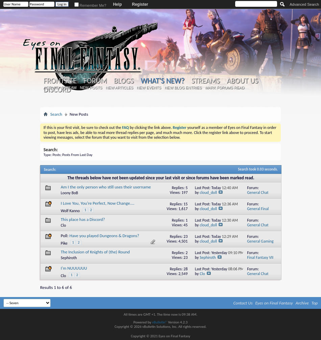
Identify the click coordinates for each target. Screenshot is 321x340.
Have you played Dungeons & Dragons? (104, 235)
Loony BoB (69, 192)
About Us (242, 80)
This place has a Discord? (83, 219)
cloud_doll (208, 192)
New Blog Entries (183, 88)
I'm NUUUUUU (74, 268)
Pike (64, 243)
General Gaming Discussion (260, 244)
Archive (302, 302)
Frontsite (60, 80)
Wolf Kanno (70, 210)
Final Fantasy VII (260, 257)
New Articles (119, 88)
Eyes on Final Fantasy (274, 302)
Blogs (124, 80)
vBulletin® (159, 322)
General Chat (257, 192)
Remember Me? (90, 5)
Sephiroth (69, 257)
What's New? (162, 80)
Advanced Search (304, 4)
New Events (149, 88)
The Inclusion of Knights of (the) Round (95, 251)
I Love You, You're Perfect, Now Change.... (97, 203)
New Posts (91, 88)
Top (315, 302)
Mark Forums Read (224, 88)
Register (140, 4)
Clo (63, 225)
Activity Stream (59, 88)
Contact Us (243, 302)
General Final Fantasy (258, 211)
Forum (95, 80)
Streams (205, 80)
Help (117, 4)
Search (56, 114)
